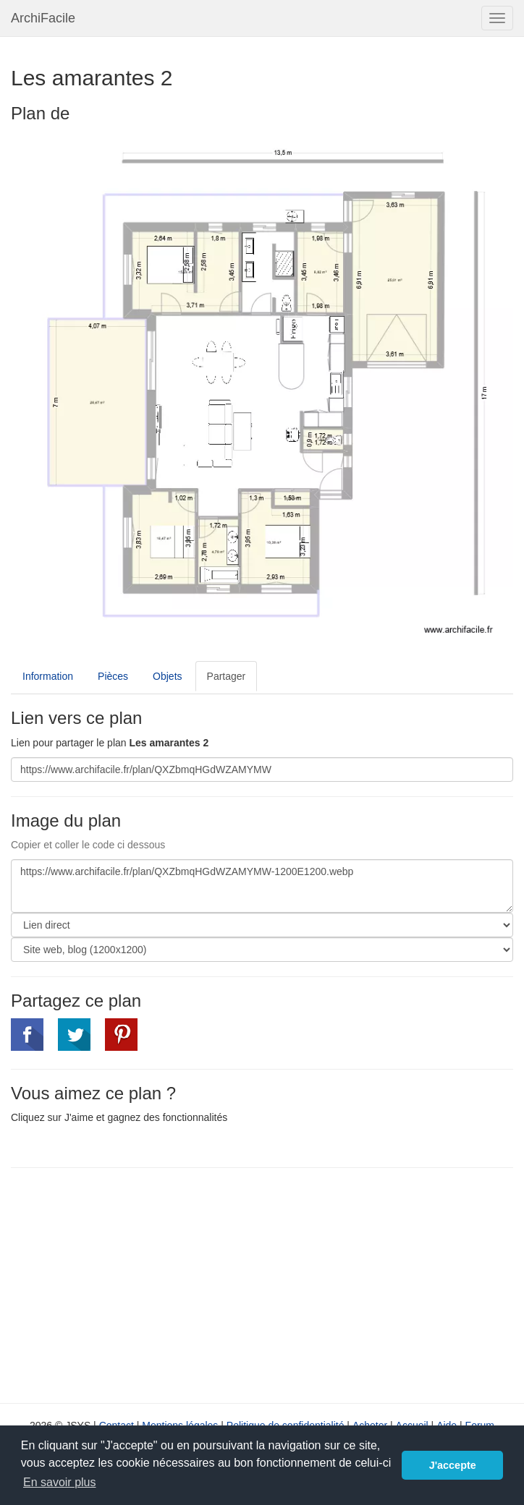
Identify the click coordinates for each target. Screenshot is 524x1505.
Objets (167, 676)
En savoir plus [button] (59, 1482)
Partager (226, 676)
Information (47, 676)
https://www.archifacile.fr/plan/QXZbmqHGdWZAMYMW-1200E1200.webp (262, 886)
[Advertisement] (132, 1283)
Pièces (113, 676)
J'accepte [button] (452, 1465)
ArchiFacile (43, 18)
